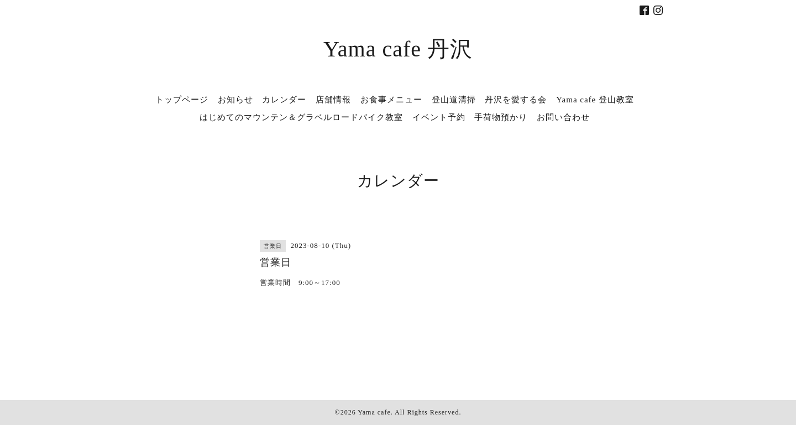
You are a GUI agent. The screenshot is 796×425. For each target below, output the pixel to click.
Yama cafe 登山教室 (595, 99)
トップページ (181, 99)
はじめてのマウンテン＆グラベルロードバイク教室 (301, 117)
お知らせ (235, 99)
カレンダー (284, 99)
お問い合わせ (563, 117)
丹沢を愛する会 (516, 99)
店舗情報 (333, 99)
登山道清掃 (454, 99)
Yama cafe (374, 412)
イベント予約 (438, 117)
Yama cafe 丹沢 (398, 49)
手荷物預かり (500, 117)
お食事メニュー (391, 99)
